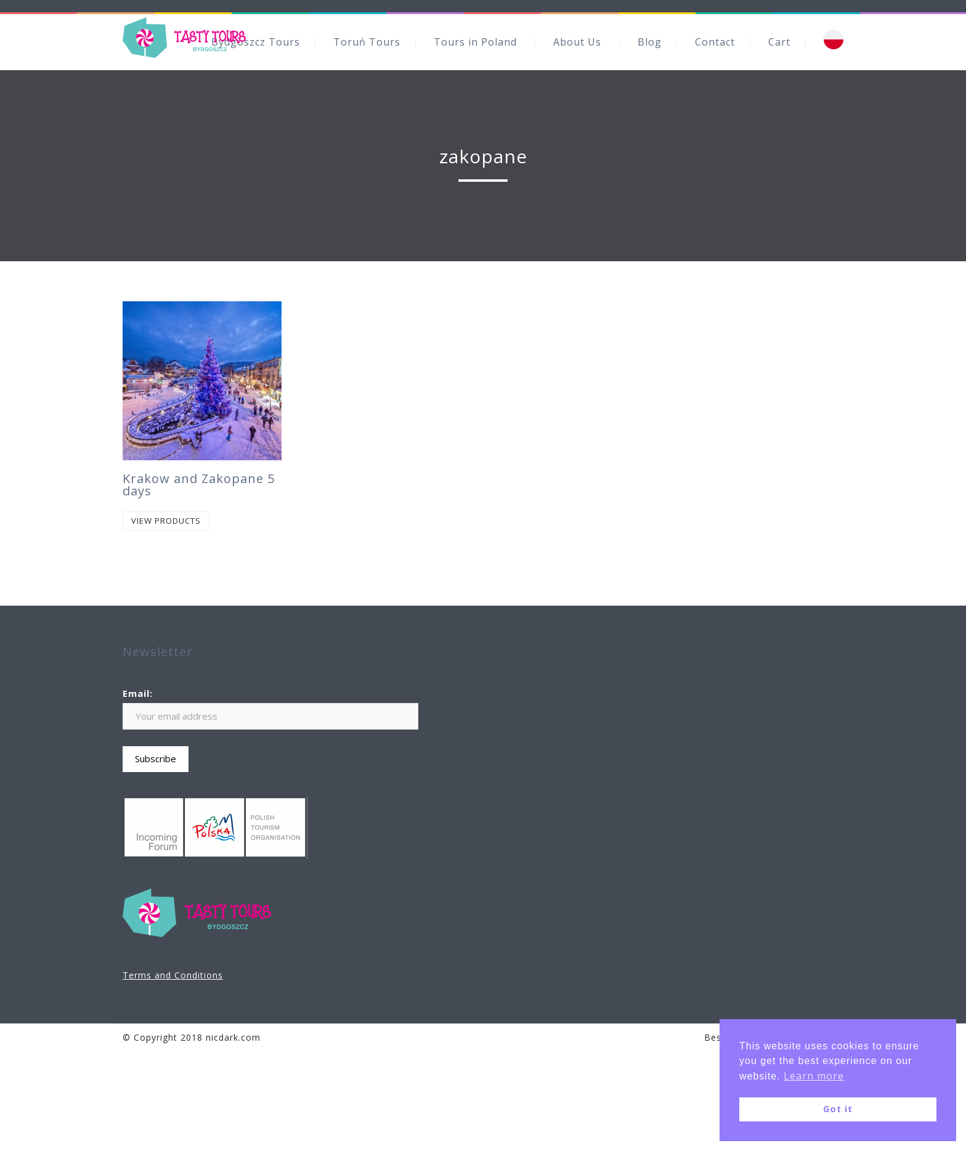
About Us (577, 42)
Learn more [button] (814, 1076)
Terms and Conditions (173, 975)
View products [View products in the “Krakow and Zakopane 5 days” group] (166, 520)
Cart (779, 42)
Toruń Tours (366, 42)
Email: (138, 693)
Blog (650, 42)
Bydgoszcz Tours (255, 42)
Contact (715, 42)
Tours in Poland (475, 42)
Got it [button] (838, 1109)
